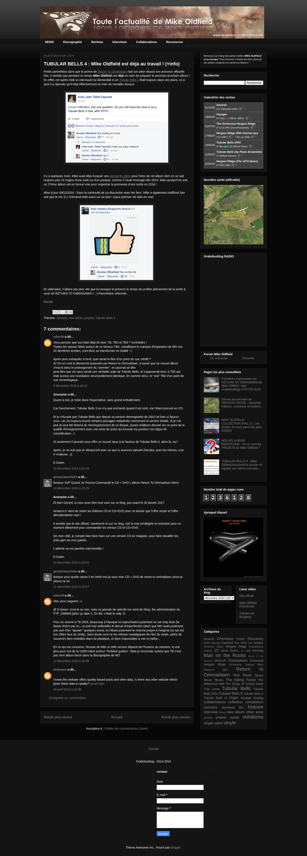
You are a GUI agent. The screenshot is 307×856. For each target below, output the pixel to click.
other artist (254, 712)
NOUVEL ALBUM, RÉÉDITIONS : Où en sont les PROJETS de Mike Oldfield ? (242, 444)
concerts (210, 707)
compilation (254, 702)
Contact (153, 749)
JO (216, 650)
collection (235, 702)
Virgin (233, 698)
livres (222, 712)
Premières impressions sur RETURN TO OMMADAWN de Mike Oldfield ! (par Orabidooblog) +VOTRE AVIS (242, 384)
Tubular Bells (236, 688)
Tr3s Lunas (212, 689)
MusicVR (220, 660)
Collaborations (146, 42)
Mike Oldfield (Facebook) (248, 604)
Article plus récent (58, 717)
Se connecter (219, 358)
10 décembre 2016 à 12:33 (71, 468)
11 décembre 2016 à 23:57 (71, 586)
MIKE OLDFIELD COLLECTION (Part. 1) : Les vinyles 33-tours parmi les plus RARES (242, 425)
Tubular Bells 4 (105, 318)
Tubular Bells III (215, 698)
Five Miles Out (243, 642)
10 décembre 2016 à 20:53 (71, 562)
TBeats (218, 680)
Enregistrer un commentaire (67, 698)
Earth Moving (212, 642)
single (208, 723)
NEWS (49, 42)
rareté (234, 717)
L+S (242, 651)
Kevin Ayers (229, 650)
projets (89, 318)
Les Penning (254, 650)
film (241, 707)
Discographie (72, 42)
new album (76, 318)
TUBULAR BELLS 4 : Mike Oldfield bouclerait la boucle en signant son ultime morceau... (242, 464)
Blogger (175, 847)
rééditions (253, 717)
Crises (240, 639)
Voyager (245, 698)
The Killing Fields (241, 680)
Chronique (225, 639)
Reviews (97, 42)
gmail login (97, 683)
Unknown (60, 669)
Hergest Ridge (236, 646)
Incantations (256, 646)
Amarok (62, 318)
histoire (255, 707)
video (218, 723)
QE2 (225, 669)
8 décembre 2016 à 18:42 (70, 385)
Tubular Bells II (253, 693)
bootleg (258, 698)
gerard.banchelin (65, 477)
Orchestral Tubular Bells (246, 664)
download (228, 707)
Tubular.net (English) (246, 615)
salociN (58, 336)
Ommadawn (237, 660)
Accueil (116, 717)
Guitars (258, 642)
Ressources (174, 42)
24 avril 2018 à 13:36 (67, 689)
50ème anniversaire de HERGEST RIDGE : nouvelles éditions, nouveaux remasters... (242, 403)
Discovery (255, 639)
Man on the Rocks (225, 655)
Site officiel (246, 596)
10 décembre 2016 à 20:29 (71, 488)
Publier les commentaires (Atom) (126, 728)
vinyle (230, 722)
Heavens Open (213, 646)
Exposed (227, 642)
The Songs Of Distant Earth (244, 684)
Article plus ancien (175, 717)
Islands (208, 650)
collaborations (215, 702)
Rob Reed (242, 675)
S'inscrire (248, 358)
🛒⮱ (242, 108)
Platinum (209, 669)
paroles (208, 717)
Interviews (119, 42)
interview (211, 712)
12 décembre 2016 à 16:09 (71, 661)
